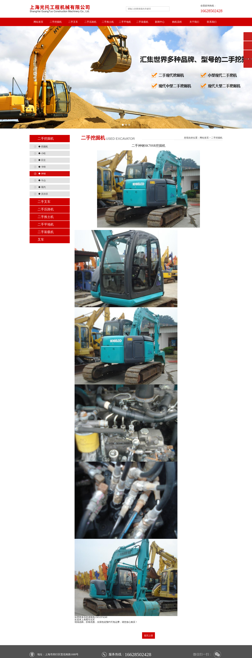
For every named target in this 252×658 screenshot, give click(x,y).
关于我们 (194, 22)
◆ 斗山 (42, 160)
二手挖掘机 (56, 22)
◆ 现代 (42, 167)
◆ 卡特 (42, 146)
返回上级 (148, 615)
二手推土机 (108, 22)
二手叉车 (73, 22)
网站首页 (38, 22)
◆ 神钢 (42, 153)
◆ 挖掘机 (43, 126)
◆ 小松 (42, 133)
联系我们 (211, 22)
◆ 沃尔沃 (43, 173)
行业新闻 (155, 648)
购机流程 (177, 22)
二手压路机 (90, 22)
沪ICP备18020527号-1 (144, 652)
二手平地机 (125, 22)
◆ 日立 (42, 139)
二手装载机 (142, 22)
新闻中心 (160, 22)
